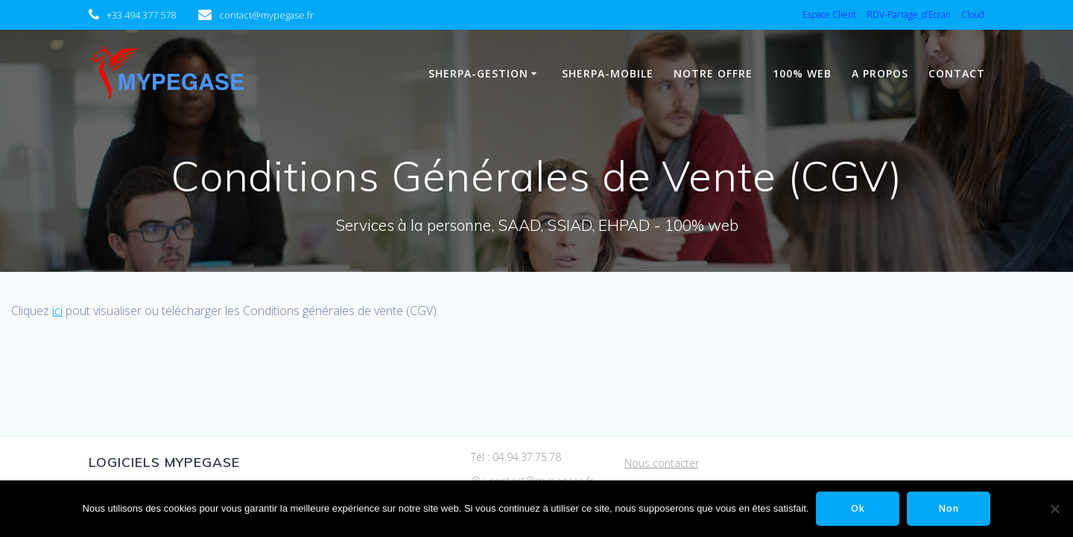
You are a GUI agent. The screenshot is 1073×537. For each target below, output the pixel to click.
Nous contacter (661, 463)
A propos (880, 73)
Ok (858, 508)
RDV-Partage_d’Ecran (909, 14)
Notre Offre (713, 73)
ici (57, 310)
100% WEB (802, 73)
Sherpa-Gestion (478, 73)
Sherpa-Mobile (607, 73)
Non (949, 508)
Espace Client (829, 14)
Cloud (972, 14)
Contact (956, 73)
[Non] (1054, 508)
